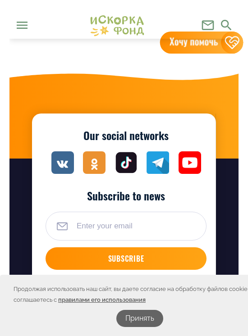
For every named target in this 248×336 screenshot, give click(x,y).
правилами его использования (102, 299)
